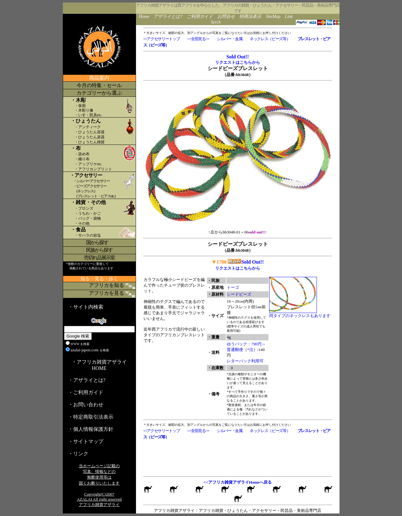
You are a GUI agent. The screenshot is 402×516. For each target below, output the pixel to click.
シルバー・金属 (229, 38)
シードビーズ (239, 294)
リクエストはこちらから (237, 62)
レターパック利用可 (245, 361)
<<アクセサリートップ (161, 38)
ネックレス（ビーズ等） (270, 38)
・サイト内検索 (85, 307)
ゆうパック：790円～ (246, 344)
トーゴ (233, 287)
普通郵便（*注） (242, 349)
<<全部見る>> (198, 38)
